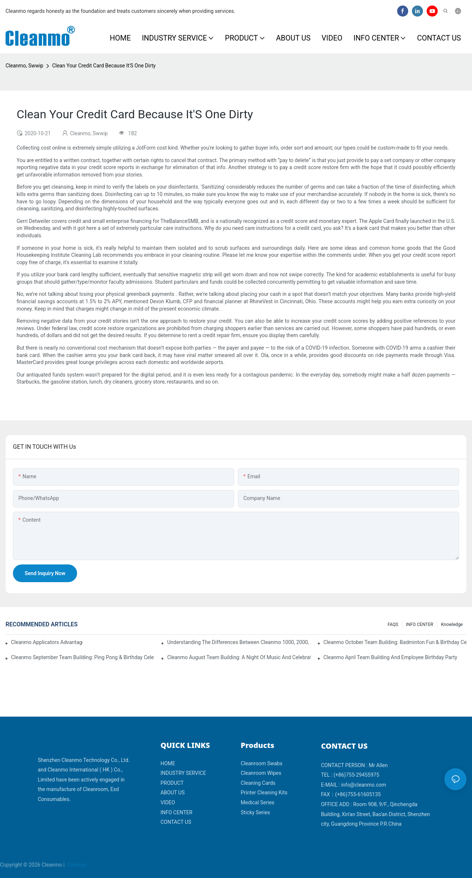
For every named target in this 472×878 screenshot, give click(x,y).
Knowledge (452, 624)
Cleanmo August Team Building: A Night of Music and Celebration (238, 657)
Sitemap (76, 865)
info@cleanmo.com (363, 785)
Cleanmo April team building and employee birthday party (390, 657)
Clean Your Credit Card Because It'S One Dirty (104, 66)
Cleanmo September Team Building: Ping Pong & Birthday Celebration (82, 657)
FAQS (393, 624)
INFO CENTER (419, 624)
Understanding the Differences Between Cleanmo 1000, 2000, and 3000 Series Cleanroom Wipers (238, 642)
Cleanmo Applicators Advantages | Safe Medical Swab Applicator (47, 642)
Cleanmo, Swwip (24, 66)
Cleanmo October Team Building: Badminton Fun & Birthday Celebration (394, 642)
